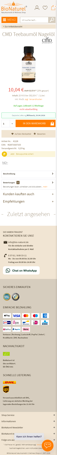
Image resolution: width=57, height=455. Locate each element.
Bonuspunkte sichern (24, 154)
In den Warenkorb (38, 123)
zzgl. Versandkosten (33, 99)
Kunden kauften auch (18, 194)
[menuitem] (37, 8)
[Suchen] (52, 20)
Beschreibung (9, 173)
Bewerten (39, 133)
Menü (9, 19)
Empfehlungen (14, 201)
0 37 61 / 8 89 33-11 (15, 255)
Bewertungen (9, 182)
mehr (45, 186)
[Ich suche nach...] (38, 20)
